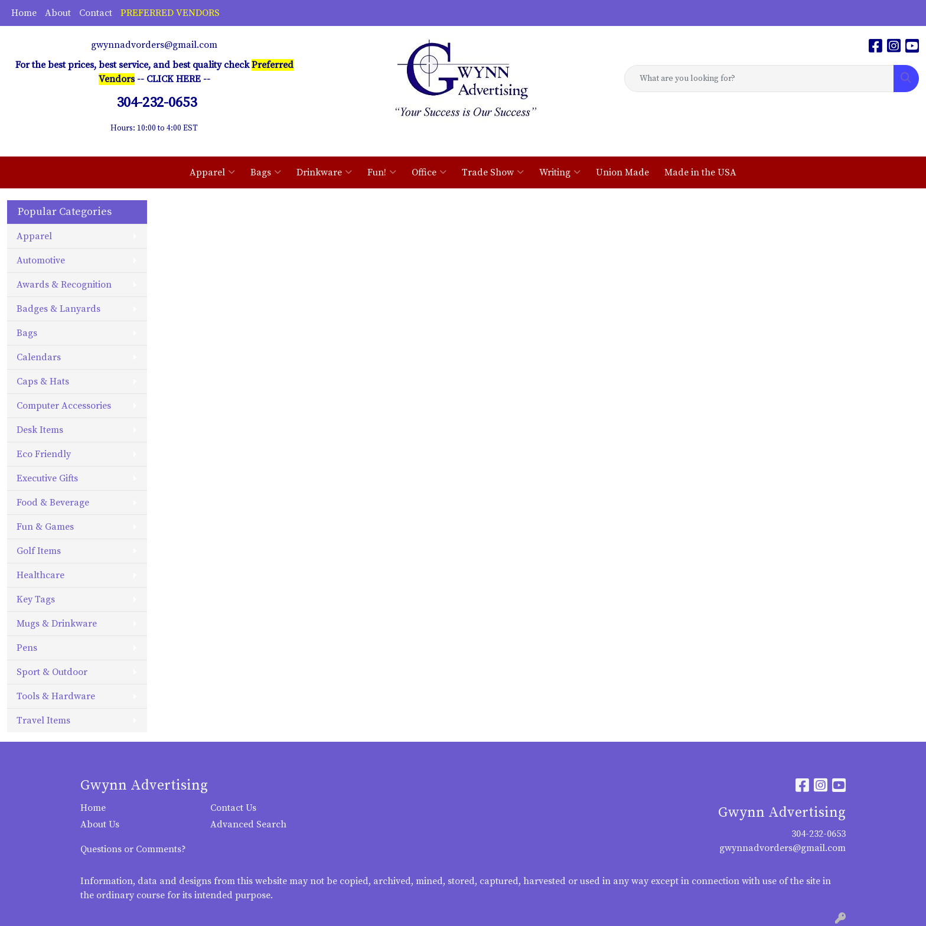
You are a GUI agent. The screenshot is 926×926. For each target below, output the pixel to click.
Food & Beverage (53, 502)
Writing (560, 172)
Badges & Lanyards (58, 309)
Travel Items (43, 720)
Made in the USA (700, 172)
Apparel (212, 172)
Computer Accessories (64, 406)
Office (429, 172)
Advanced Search (248, 824)
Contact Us (233, 808)
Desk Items (40, 430)
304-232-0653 (818, 834)
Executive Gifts (47, 478)
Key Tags (36, 599)
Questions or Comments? (133, 849)
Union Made (622, 172)
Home (24, 13)
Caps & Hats (43, 381)
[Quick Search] (759, 78)
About (58, 13)
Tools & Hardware (56, 696)
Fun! (381, 172)
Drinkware (324, 172)
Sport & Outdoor (52, 672)
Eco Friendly (44, 454)
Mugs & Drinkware (57, 624)
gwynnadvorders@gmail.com (154, 45)
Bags (265, 172)
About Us (99, 824)
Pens (27, 648)
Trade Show (493, 172)
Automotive (41, 260)
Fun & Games (45, 527)
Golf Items (39, 551)
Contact (95, 13)
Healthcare (40, 575)
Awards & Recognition (64, 285)
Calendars (39, 357)
